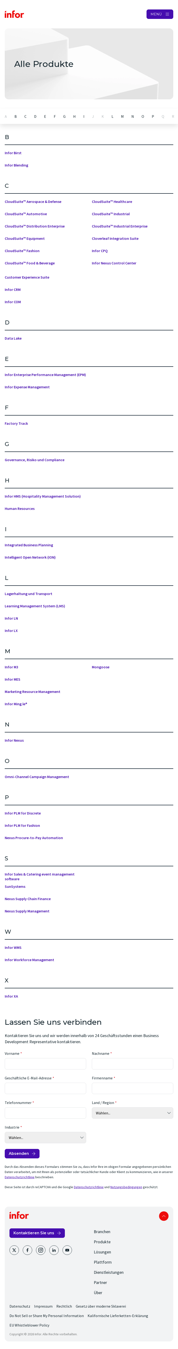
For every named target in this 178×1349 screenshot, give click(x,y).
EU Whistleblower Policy (29, 1325)
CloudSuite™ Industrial (111, 213)
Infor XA (11, 996)
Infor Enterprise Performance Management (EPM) (45, 374)
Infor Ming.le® (16, 703)
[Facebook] (27, 1250)
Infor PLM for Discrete (23, 813)
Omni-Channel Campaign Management (37, 776)
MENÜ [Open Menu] (156, 14)
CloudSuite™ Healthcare (112, 201)
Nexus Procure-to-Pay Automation (34, 837)
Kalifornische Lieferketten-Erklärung (118, 1315)
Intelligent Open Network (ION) (30, 557)
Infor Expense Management (27, 387)
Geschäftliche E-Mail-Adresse (28, 1078)
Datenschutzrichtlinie (20, 1177)
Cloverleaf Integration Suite (115, 238)
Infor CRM (13, 289)
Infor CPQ (100, 250)
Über (98, 1292)
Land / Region (103, 1102)
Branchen (102, 1231)
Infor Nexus (14, 740)
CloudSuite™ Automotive (26, 213)
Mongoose (100, 667)
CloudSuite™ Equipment (25, 238)
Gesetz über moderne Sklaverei (101, 1306)
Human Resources (20, 508)
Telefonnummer (18, 1102)
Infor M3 (11, 667)
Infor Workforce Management (29, 959)
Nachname (100, 1053)
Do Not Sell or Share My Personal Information (46, 1315)
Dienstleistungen (109, 1272)
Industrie (12, 1127)
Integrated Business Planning (29, 545)
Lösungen (102, 1252)
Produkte (102, 1241)
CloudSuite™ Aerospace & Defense (33, 201)
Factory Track (16, 423)
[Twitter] (14, 1250)
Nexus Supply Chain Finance (28, 898)
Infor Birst (13, 152)
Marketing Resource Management (32, 691)
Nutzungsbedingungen (126, 1187)
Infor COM (13, 301)
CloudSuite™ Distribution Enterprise (35, 226)
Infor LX (11, 630)
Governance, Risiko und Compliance (34, 459)
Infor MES (12, 679)
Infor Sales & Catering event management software (40, 876)
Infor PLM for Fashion (22, 825)
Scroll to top (164, 1216)
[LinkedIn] (54, 1250)
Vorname (12, 1053)
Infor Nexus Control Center (114, 263)
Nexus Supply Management (27, 911)
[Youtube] (67, 1250)
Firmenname (102, 1078)
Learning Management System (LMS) (35, 606)
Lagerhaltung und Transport (28, 593)
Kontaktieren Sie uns (33, 1233)
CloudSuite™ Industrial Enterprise (119, 226)
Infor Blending (16, 165)
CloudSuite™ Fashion (22, 250)
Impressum (43, 1306)
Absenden (19, 1153)
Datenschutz (19, 1306)
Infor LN (11, 618)
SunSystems (15, 886)
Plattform (103, 1262)
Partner (100, 1282)
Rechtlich (64, 1306)
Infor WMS (13, 947)
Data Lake (13, 338)
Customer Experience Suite (27, 277)
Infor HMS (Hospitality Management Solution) (43, 496)
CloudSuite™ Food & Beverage (30, 263)
